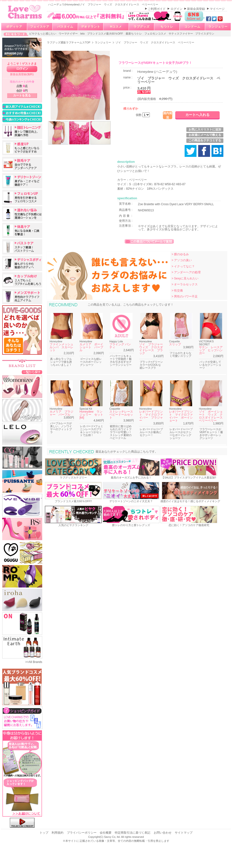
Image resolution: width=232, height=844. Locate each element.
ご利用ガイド (157, 9)
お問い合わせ (163, 832)
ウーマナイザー (68, 33)
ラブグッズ (142, 26)
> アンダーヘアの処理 (186, 272)
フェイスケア (39, 26)
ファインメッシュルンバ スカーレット (61, 347)
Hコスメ (116, 26)
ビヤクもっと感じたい (43, 33)
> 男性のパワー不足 (185, 296)
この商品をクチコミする (205, 140)
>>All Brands (33, 662)
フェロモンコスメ (155, 33)
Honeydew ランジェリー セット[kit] (91, 414)
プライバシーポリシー (82, 832)
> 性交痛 (177, 290)
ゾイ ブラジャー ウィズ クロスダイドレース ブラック (152, 349)
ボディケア (14, 26)
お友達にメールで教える (205, 135)
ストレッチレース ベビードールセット (122, 414)
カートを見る (22, 95)
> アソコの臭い (182, 260)
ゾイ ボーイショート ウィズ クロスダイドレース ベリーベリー (212, 416)
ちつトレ (166, 26)
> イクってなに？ (183, 266)
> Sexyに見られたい (185, 278)
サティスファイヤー (181, 33)
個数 (139, 115)
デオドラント (90, 26)
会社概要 (106, 832)
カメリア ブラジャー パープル (61, 413)
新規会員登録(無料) (22, 74)
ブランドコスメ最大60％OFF (105, 33)
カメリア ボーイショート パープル (91, 347)
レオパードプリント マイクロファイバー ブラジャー (151, 416)
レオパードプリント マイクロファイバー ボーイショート (181, 416)
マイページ (217, 9)
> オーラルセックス (185, 284)
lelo (82, 33)
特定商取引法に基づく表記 (133, 832)
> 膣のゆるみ (180, 254)
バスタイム (65, 26)
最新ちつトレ (134, 33)
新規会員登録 (196, 9)
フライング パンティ (120, 346)
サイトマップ (184, 832)
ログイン (177, 9)
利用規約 (58, 832)
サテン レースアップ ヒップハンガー (211, 350)
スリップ (175, 344)
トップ (44, 832)
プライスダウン (204, 33)
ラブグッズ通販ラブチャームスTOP (69, 42)
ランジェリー (218, 26)
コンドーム (192, 26)
